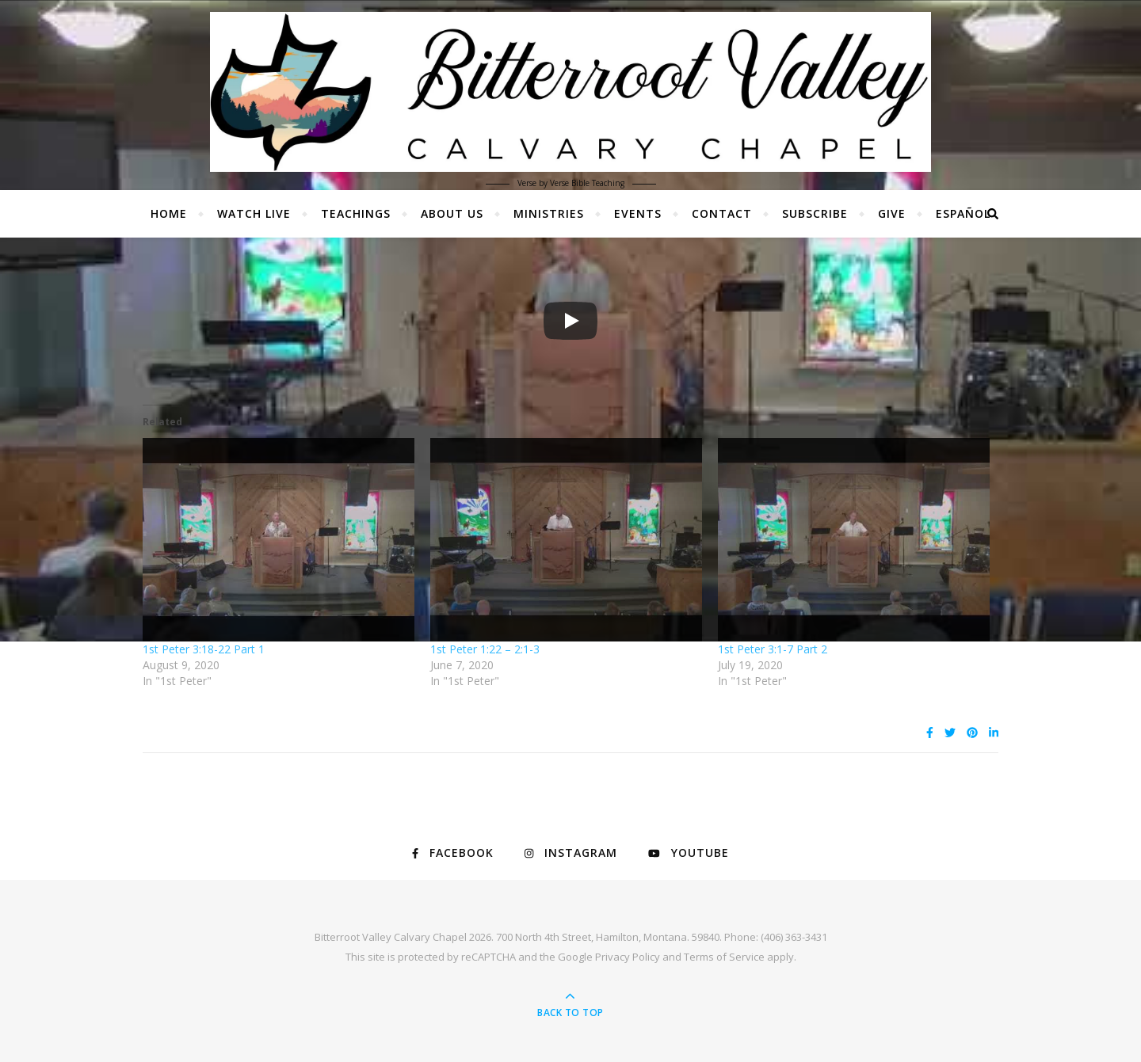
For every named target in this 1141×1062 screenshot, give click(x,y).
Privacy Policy (627, 957)
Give (892, 213)
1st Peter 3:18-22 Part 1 (204, 649)
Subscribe (815, 213)
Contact (722, 213)
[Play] (570, 321)
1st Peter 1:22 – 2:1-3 (485, 649)
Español (963, 213)
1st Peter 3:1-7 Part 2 (772, 649)
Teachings (356, 213)
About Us (452, 213)
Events (638, 213)
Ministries (548, 213)
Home (169, 213)
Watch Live (254, 213)
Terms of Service (724, 957)
